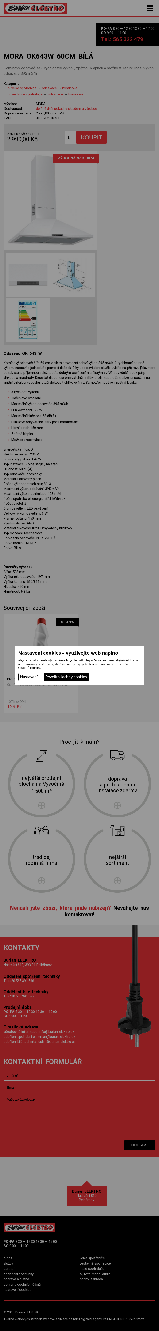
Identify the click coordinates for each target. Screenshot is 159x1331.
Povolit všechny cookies (66, 676)
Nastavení (29, 676)
